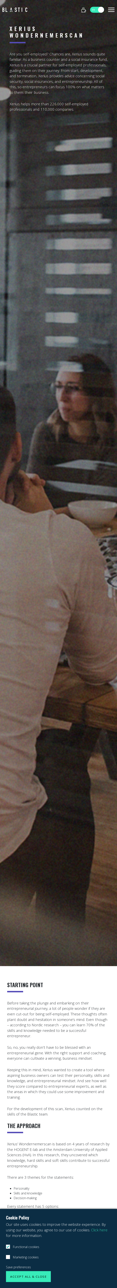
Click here (99, 1229)
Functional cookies (25, 1247)
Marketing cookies (25, 1257)
